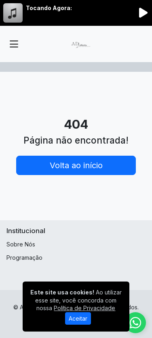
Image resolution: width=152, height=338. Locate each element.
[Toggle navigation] (14, 44)
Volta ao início (76, 165)
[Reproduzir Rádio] (143, 13)
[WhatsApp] (135, 322)
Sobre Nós (20, 244)
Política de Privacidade (84, 308)
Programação (24, 257)
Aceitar (78, 318)
